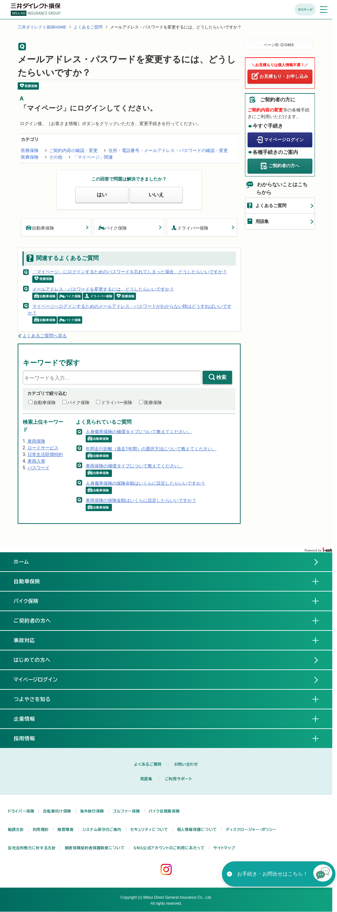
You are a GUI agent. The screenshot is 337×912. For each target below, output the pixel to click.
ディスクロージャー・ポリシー (251, 829)
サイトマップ (224, 848)
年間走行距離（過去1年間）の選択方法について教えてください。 (151, 448)
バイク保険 (112, 227)
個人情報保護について (197, 829)
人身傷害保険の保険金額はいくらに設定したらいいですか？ (145, 482)
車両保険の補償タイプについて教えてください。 (134, 465)
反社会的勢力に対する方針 (32, 848)
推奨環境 (66, 829)
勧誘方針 (16, 829)
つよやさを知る (37, 699)
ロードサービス (43, 447)
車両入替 (36, 461)
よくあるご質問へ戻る (44, 335)
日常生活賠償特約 (45, 454)
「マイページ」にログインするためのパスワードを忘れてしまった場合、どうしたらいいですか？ (129, 271)
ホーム (21, 561)
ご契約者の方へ (283, 165)
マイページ (305, 9)
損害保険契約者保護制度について (95, 848)
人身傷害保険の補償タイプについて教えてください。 (139, 431)
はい (102, 195)
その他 (55, 157)
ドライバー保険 (190, 227)
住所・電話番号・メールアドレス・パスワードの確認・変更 (168, 150)
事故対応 (29, 640)
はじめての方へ (32, 659)
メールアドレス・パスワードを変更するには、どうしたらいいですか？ (103, 288)
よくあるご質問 (88, 27)
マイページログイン (284, 139)
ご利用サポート (178, 779)
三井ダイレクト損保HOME (42, 27)
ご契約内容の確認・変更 (73, 150)
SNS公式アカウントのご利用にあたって (169, 848)
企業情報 (29, 718)
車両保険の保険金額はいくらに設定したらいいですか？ (141, 500)
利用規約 (41, 829)
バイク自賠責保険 (164, 811)
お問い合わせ (186, 764)
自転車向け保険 (57, 811)
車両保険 (36, 441)
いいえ (156, 195)
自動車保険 (40, 227)
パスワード (39, 467)
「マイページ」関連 (93, 157)
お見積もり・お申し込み (284, 76)
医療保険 (30, 150)
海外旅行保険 (92, 811)
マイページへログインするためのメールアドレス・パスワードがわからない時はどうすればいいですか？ (129, 309)
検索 (221, 377)
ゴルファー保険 (126, 811)
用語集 (262, 221)
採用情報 (29, 738)
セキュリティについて (149, 829)
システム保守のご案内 (102, 829)
